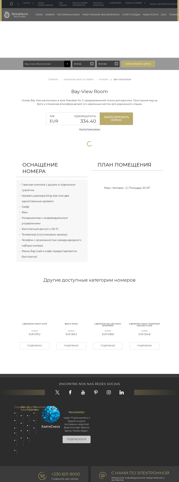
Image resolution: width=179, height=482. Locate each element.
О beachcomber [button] (133, 3)
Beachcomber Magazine (28, 450)
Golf (164, 14)
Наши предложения (45, 4)
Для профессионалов (28, 458)
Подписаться (76, 456)
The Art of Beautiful (22, 461)
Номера (50, 14)
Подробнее (35, 362)
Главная (53, 79)
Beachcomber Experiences (80, 4)
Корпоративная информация (22, 434)
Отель (39, 14)
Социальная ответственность (22, 442)
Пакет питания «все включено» (101, 14)
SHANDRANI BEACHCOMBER (78, 79)
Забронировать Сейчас (116, 119)
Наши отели (16, 453)
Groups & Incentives (98, 4)
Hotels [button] (26, 3)
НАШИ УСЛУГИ (150, 14)
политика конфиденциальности (35, 431)
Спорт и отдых (131, 14)
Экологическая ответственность (22, 450)
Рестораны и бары (68, 14)
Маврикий (115, 3)
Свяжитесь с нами (28, 435)
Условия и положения (35, 449)
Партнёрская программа (16, 471)
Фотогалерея (28, 443)
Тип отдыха (63, 4)
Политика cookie (35, 439)
